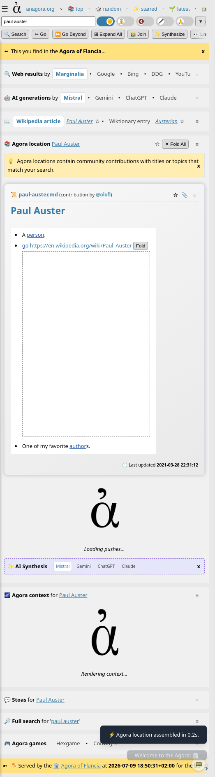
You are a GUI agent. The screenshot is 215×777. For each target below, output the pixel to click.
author (77, 445)
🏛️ (56, 765)
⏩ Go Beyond (70, 34)
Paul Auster (79, 121)
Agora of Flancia (81, 765)
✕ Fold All (175, 144)
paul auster (50, 699)
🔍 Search (15, 34)
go (25, 245)
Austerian (166, 121)
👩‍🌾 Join (138, 34)
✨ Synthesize (170, 34)
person (35, 234)
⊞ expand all (108, 34)
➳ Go (40, 34)
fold (140, 245)
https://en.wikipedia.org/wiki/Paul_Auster (81, 245)
